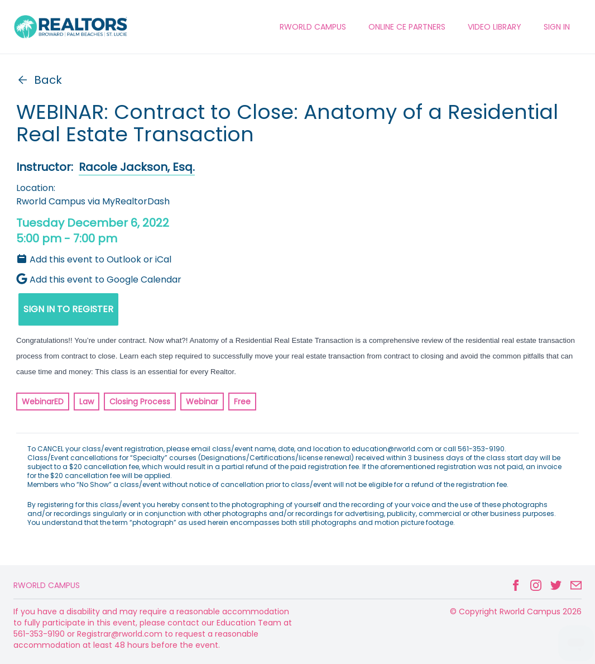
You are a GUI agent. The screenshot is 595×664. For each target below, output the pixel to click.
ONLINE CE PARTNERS (406, 26)
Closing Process (139, 401)
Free (242, 401)
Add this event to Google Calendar (98, 279)
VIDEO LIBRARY (494, 26)
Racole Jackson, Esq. (137, 167)
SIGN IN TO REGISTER (68, 309)
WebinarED (43, 401)
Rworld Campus (46, 585)
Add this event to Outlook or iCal (93, 259)
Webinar (202, 401)
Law (86, 401)
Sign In (557, 26)
